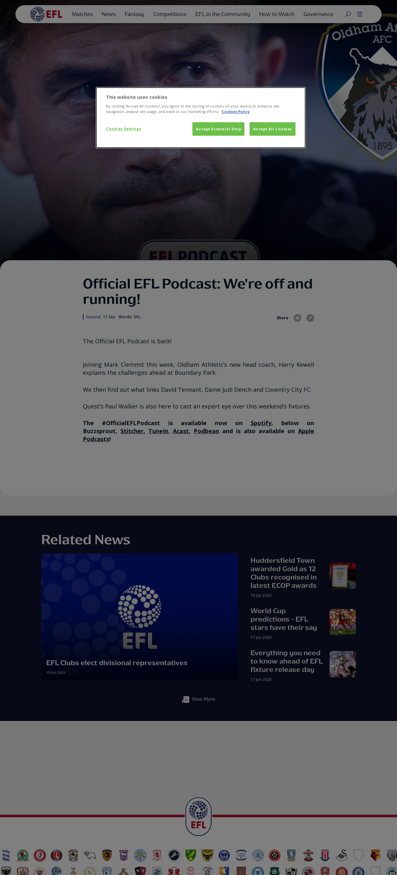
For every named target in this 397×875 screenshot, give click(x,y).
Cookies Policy (236, 111)
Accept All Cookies (272, 128)
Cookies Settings (123, 128)
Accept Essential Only (218, 128)
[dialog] (200, 118)
